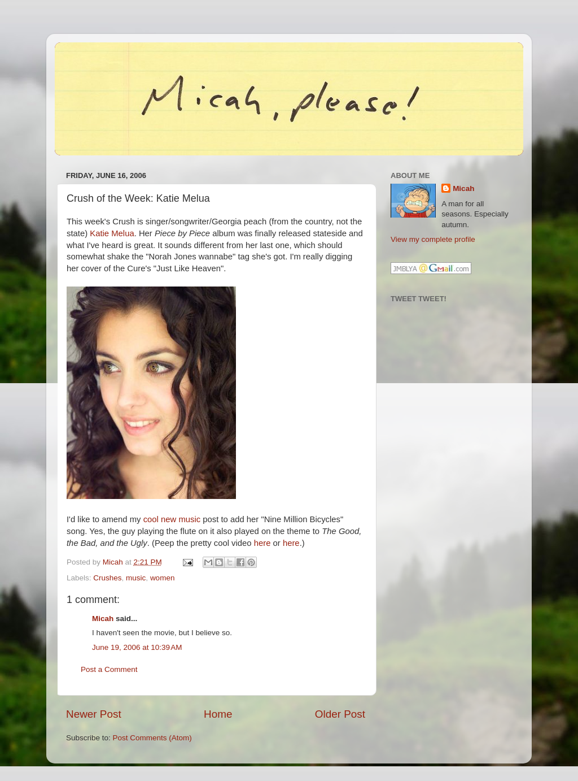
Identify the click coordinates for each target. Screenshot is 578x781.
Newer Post (93, 714)
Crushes (107, 578)
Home (218, 714)
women (162, 578)
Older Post (340, 714)
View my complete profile (433, 239)
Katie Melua (112, 233)
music (136, 578)
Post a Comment (109, 669)
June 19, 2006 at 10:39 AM (137, 647)
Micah (102, 618)
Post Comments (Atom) (152, 738)
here (262, 543)
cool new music (171, 519)
